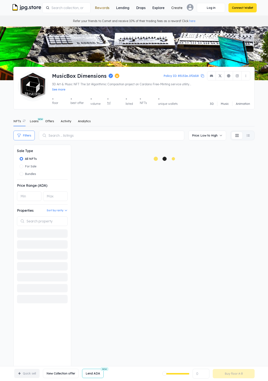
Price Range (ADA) (32, 185)
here (192, 21)
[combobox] (68, 7)
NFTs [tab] (17, 121)
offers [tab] (49, 121)
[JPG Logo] (27, 8)
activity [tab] (66, 121)
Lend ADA (95, 372)
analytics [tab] (84, 121)
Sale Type (25, 151)
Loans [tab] (34, 121)
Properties (25, 210)
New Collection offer (60, 373)
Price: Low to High (207, 135)
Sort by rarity (57, 210)
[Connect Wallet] (209, 8)
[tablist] (134, 122)
